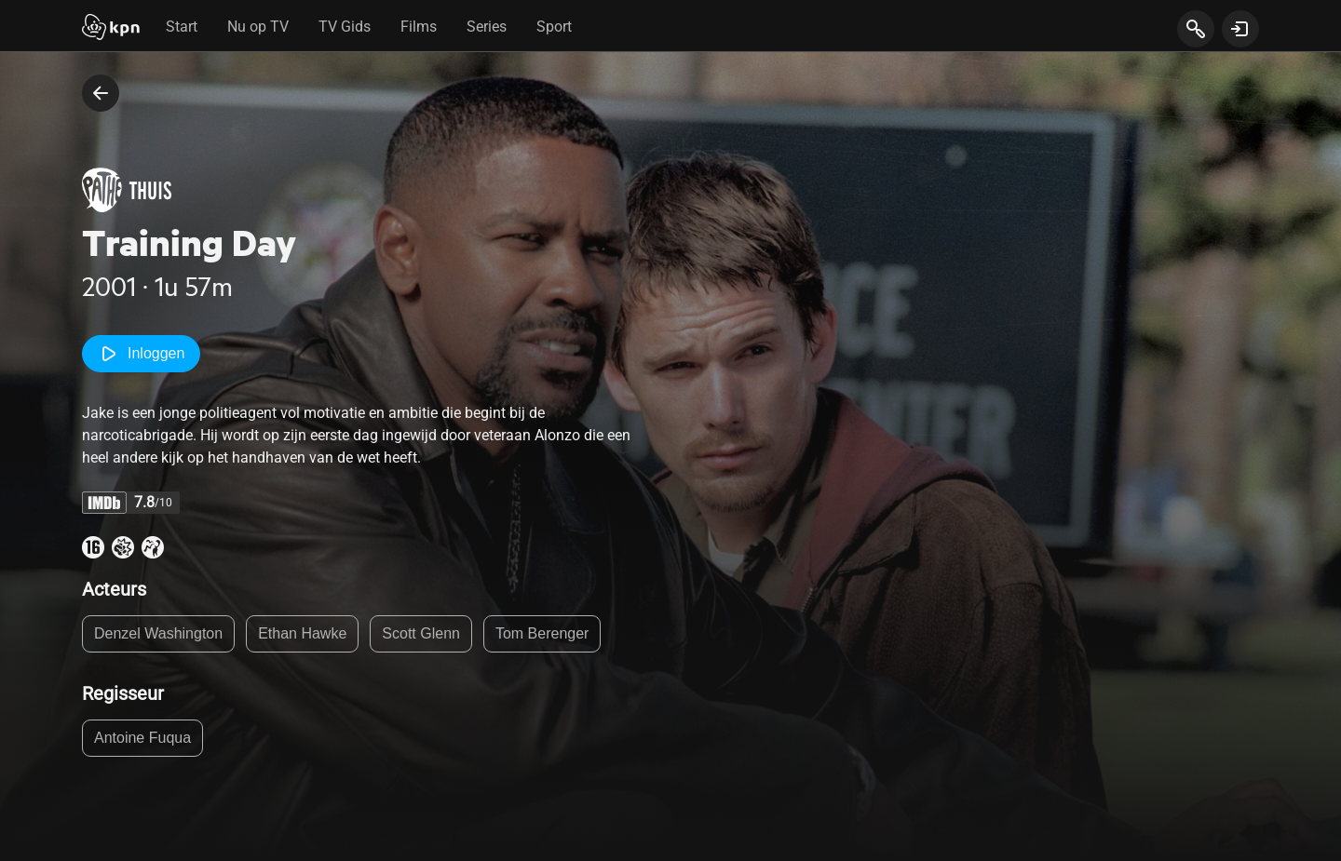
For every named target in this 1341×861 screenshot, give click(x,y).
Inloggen (141, 354)
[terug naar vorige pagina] (100, 93)
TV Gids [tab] (344, 26)
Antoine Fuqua (142, 738)
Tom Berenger (542, 633)
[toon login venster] (1240, 28)
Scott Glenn (421, 633)
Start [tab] (181, 26)
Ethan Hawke (302, 633)
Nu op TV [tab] (258, 26)
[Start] (110, 28)
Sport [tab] (554, 26)
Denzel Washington (158, 633)
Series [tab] (487, 26)
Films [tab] (418, 26)
